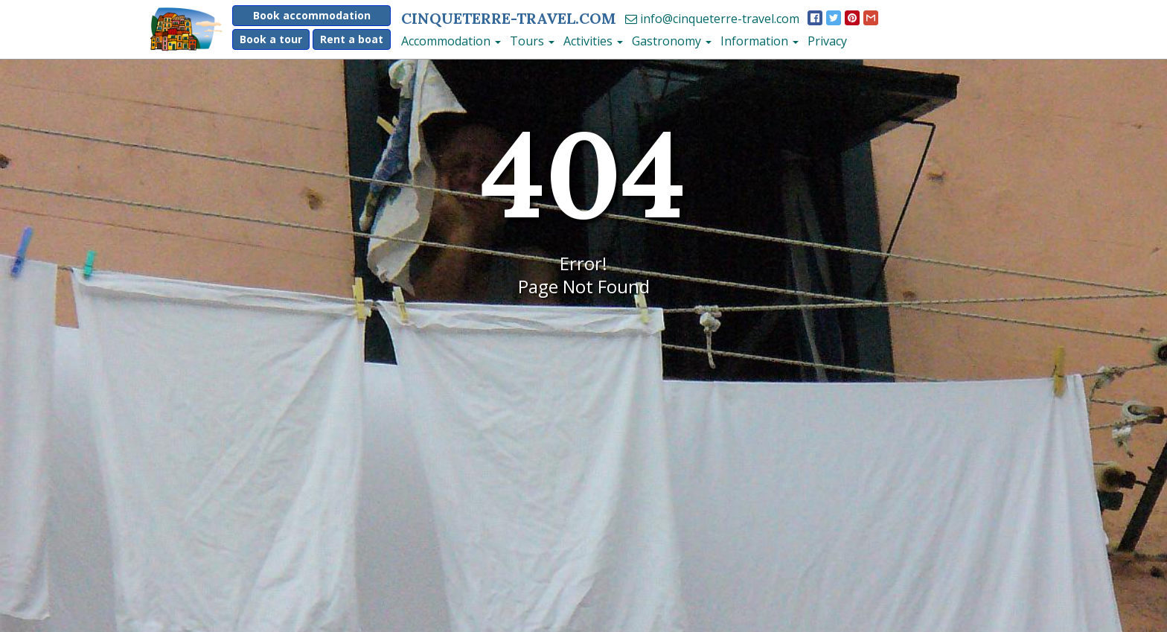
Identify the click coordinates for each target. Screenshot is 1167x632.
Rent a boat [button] (351, 39)
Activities (593, 41)
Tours (532, 41)
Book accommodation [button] (312, 15)
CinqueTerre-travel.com (508, 18)
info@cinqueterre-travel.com (712, 18)
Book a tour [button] (271, 39)
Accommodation (451, 41)
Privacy (827, 41)
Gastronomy (672, 41)
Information (759, 41)
